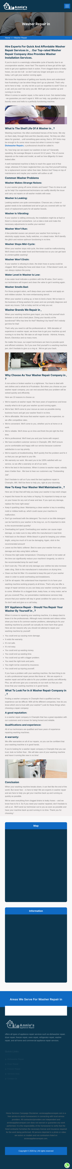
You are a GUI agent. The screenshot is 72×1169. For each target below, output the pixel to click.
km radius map (36, 865)
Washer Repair (20, 38)
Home (7, 38)
